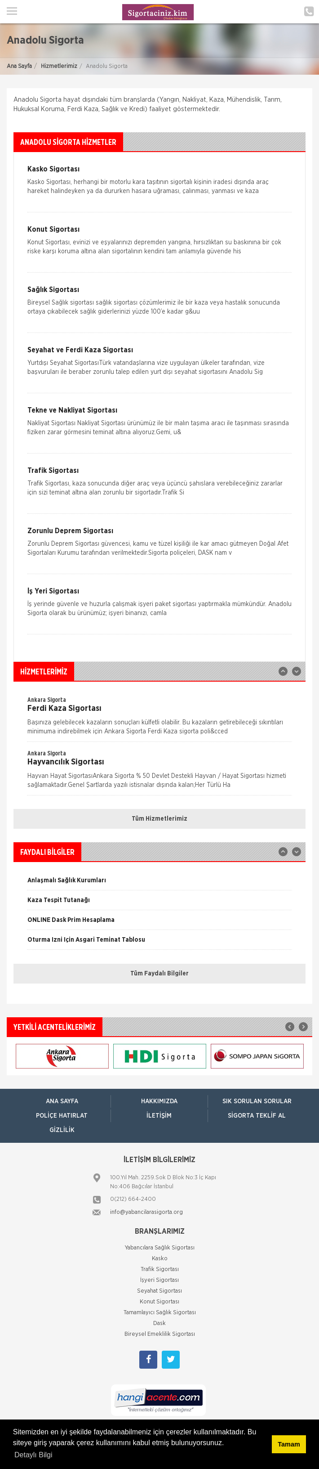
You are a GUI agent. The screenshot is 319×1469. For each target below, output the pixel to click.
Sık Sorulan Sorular (257, 1101)
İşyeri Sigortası (159, 1280)
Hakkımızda (159, 1101)
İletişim (159, 1116)
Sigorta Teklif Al (257, 1116)
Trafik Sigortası (160, 1269)
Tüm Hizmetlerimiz (159, 819)
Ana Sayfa (19, 66)
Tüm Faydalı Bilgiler (159, 973)
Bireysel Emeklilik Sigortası (159, 1334)
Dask (159, 1323)
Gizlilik (62, 1130)
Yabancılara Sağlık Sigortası (160, 1248)
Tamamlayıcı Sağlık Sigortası (160, 1313)
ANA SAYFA (62, 1101)
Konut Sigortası (159, 1302)
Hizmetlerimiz (59, 66)
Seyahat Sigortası (159, 1291)
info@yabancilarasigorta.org (146, 1212)
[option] (159, 718)
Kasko (160, 1259)
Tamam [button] (289, 1444)
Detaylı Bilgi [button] (33, 1455)
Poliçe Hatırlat (62, 1116)
